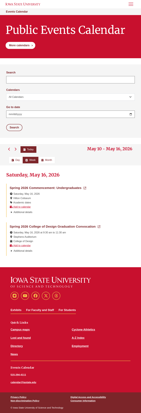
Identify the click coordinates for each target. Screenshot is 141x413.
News (14, 354)
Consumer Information (83, 400)
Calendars (13, 89)
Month (46, 160)
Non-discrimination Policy (25, 400)
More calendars (19, 45)
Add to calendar (20, 207)
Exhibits (16, 310)
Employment (80, 346)
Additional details (23, 212)
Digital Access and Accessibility (88, 397)
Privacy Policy (18, 397)
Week (30, 160)
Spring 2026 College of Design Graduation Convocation (55, 226)
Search (11, 72)
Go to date (13, 107)
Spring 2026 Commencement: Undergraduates (48, 188)
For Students (67, 310)
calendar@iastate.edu (23, 382)
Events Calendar (17, 11)
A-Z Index (78, 337)
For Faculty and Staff (40, 310)
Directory (17, 346)
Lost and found (21, 337)
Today (28, 149)
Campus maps (20, 329)
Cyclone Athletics (83, 329)
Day (16, 160)
